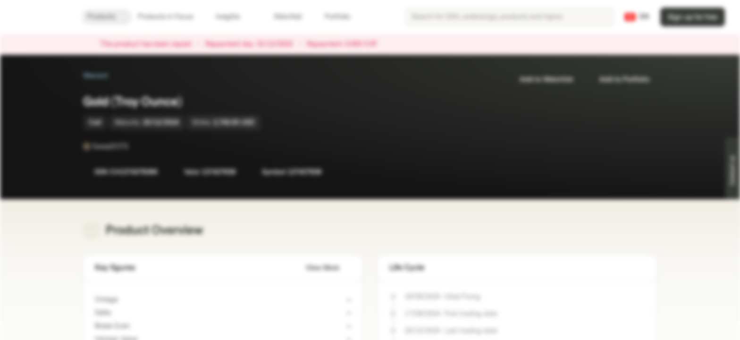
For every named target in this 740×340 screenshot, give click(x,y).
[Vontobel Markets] (41, 17)
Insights (233, 17)
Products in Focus (171, 17)
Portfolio (331, 17)
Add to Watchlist (540, 80)
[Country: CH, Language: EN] (637, 17)
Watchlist (282, 17)
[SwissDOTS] (135, 146)
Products (106, 17)
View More (328, 268)
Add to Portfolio (618, 80)
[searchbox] (510, 17)
